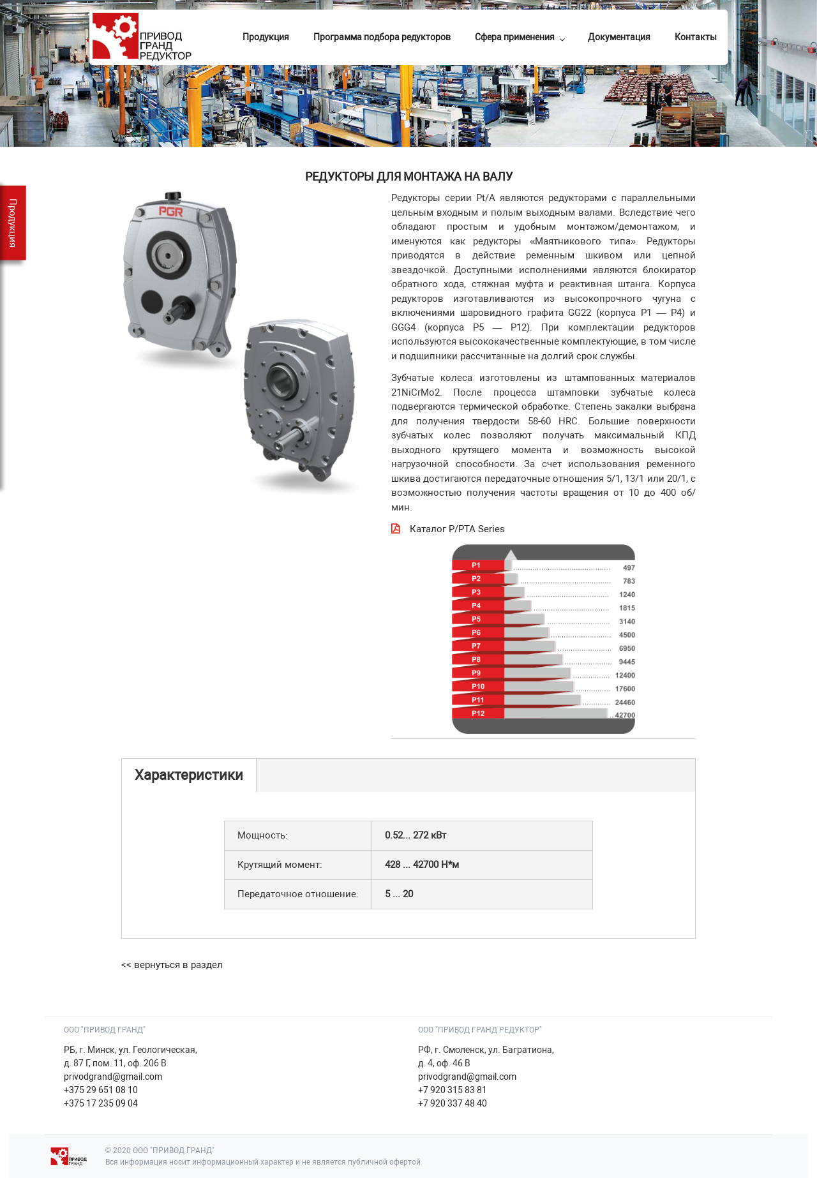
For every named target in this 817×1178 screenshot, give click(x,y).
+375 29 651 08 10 (101, 1090)
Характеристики (189, 775)
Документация (619, 37)
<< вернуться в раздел (172, 965)
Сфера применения (521, 38)
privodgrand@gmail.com (113, 1076)
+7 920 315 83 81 (452, 1090)
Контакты (696, 37)
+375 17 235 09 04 (101, 1103)
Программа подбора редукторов (382, 37)
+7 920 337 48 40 (452, 1103)
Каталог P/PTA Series (457, 529)
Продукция (266, 37)
